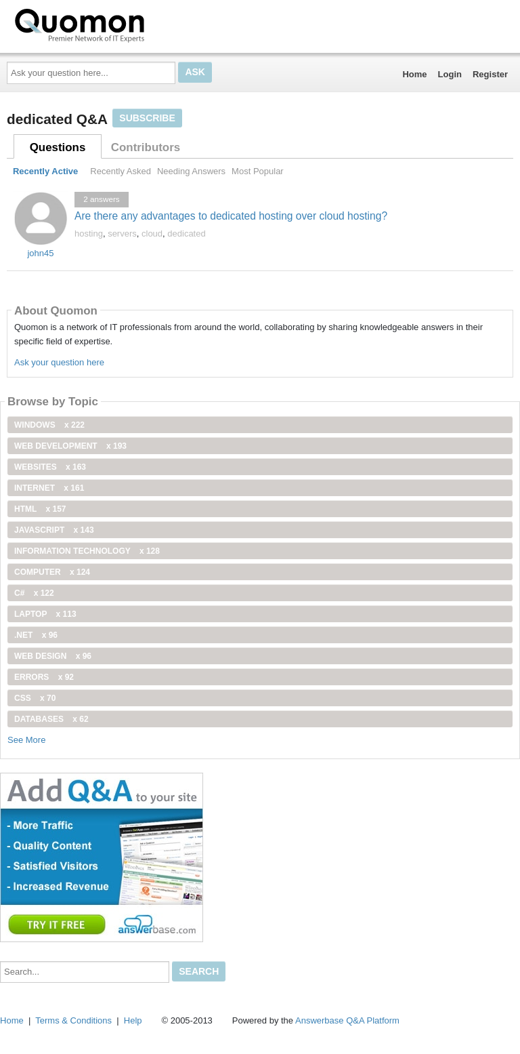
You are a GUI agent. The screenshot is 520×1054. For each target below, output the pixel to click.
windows (49, 425)
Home (414, 74)
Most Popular (258, 171)
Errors (44, 677)
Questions (58, 147)
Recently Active (45, 171)
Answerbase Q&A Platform (347, 1020)
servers (122, 233)
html (40, 509)
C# (34, 593)
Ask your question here (59, 362)
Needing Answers (191, 171)
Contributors (145, 147)
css (35, 698)
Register (490, 74)
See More (26, 740)
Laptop (45, 614)
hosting (88, 233)
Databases (51, 719)
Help (133, 1020)
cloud (152, 233)
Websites (50, 467)
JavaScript (54, 530)
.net (36, 635)
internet (49, 488)
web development (70, 446)
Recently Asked (120, 171)
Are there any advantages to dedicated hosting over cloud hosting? (230, 216)
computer (52, 572)
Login (450, 74)
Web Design (52, 656)
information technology (87, 551)
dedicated (186, 233)
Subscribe (147, 118)
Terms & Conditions (73, 1020)
